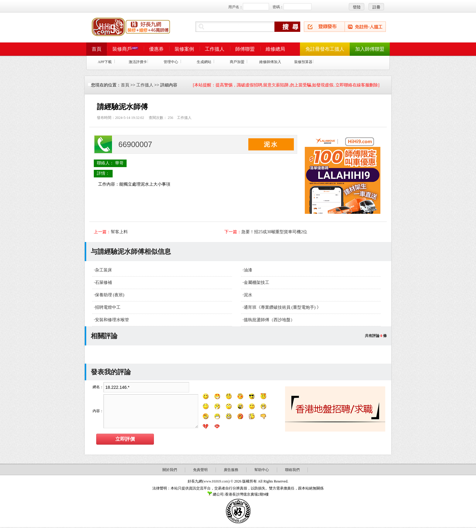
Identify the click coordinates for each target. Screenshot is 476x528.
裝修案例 (184, 49)
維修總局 (275, 49)
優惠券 (156, 49)
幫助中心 (261, 470)
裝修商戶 (125, 49)
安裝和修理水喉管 (112, 320)
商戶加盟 (237, 62)
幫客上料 (119, 232)
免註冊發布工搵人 (324, 49)
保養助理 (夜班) (109, 295)
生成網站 (204, 62)
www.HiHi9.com (215, 481)
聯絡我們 (292, 470)
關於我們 (169, 470)
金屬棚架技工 (256, 282)
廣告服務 (231, 470)
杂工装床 (103, 270)
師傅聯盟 (245, 49)
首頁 (96, 49)
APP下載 (105, 62)
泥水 (248, 295)
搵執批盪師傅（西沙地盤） (269, 320)
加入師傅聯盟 (369, 49)
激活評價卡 (138, 62)
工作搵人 (214, 49)
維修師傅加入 (270, 62)
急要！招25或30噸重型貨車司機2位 (274, 232)
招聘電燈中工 (108, 307)
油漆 (248, 270)
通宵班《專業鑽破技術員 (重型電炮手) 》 (282, 307)
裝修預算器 (303, 62)
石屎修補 (103, 282)
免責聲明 (200, 470)
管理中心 (171, 62)
